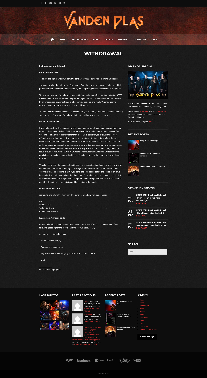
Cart (141, 324)
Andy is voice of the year (150, 140)
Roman (86, 301)
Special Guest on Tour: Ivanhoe (152, 166)
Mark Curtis (88, 314)
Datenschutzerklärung (148, 329)
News (63, 39)
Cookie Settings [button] (147, 337)
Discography (80, 39)
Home (52, 39)
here (150, 122)
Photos (122, 39)
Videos (109, 39)
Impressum (144, 326)
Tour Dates (139, 39)
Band (96, 39)
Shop (154, 39)
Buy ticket (141, 203)
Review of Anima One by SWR (85, 345)
